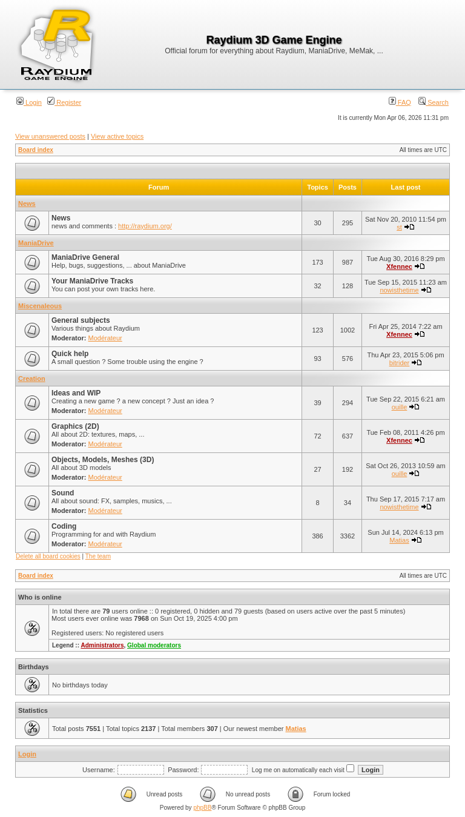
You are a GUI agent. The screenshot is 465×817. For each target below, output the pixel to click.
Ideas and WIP (76, 393)
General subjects (80, 320)
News (27, 203)
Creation (31, 378)
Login (29, 102)
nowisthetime (399, 290)
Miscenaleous (40, 305)
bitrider (399, 362)
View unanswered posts (50, 136)
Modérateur (105, 338)
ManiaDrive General (85, 257)
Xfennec (399, 266)
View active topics (117, 136)
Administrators (102, 645)
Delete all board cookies (48, 556)
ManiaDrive (36, 242)
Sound (62, 493)
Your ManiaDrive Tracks (92, 281)
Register (64, 102)
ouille (399, 407)
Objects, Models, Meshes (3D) (102, 459)
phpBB (202, 807)
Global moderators (154, 645)
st (399, 227)
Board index (35, 150)
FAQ (400, 102)
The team (98, 556)
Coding (63, 526)
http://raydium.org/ (145, 226)
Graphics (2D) (75, 426)
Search (433, 102)
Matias (399, 540)
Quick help (69, 353)
